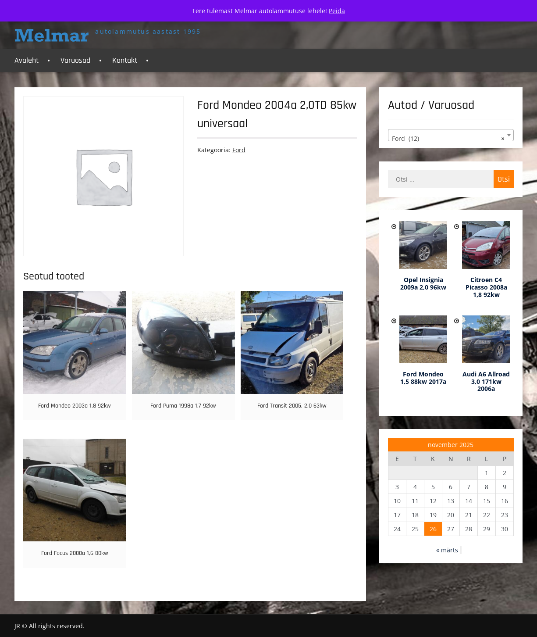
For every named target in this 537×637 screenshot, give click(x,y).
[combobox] (450, 135)
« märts (447, 550)
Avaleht (26, 60)
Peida (337, 11)
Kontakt (124, 60)
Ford (238, 150)
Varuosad (75, 60)
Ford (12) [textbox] (448, 138)
